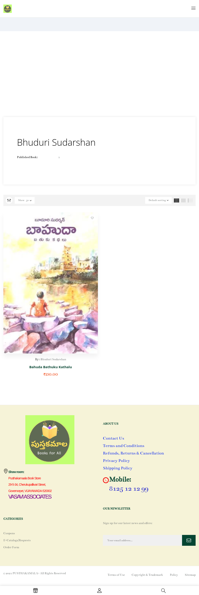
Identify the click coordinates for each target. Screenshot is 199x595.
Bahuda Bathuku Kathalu (50, 367)
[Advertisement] (99, 74)
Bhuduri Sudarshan (53, 359)
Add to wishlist (92, 217)
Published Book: (27, 157)
